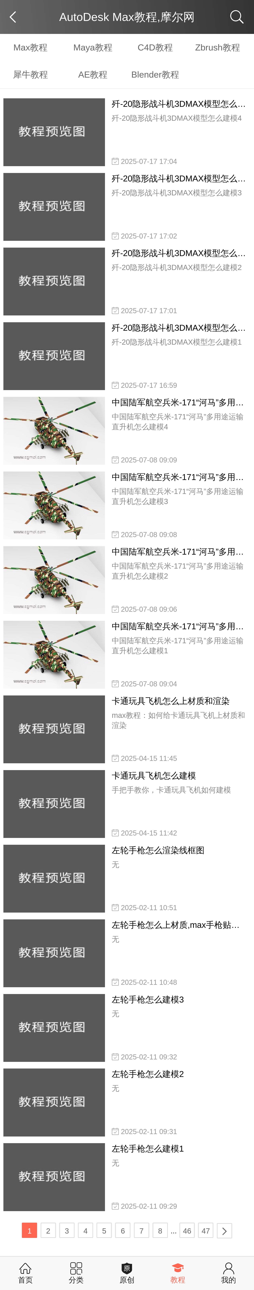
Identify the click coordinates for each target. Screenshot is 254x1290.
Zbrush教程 (217, 47)
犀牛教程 (30, 75)
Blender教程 (155, 75)
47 (206, 1231)
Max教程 (30, 47)
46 (187, 1231)
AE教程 (93, 75)
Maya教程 (92, 47)
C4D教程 (155, 47)
